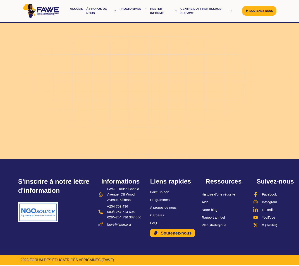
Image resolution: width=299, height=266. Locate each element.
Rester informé (163, 11)
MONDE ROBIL (265, 260)
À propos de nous (101, 11)
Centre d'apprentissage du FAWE (206, 11)
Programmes (133, 8)
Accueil (76, 8)
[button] (259, 11)
